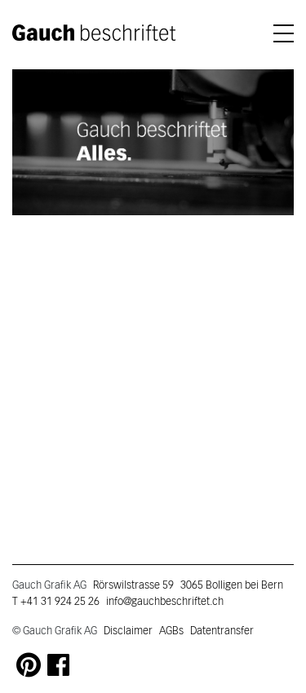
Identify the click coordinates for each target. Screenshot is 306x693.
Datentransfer (222, 631)
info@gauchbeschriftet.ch (165, 601)
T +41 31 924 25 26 (56, 601)
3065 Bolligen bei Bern (231, 585)
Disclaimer (128, 631)
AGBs (171, 631)
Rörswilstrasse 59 (133, 585)
